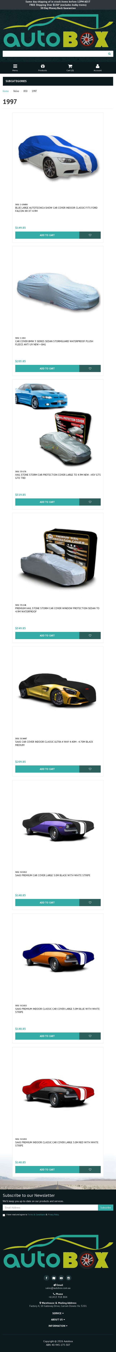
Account (98, 67)
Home (6, 91)
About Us (58, 1319)
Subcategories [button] (16, 81)
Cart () (70, 67)
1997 (34, 91)
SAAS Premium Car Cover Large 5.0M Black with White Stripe (52, 875)
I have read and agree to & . (31, 1214)
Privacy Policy (53, 1214)
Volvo (16, 91)
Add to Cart (47, 235)
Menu (15, 67)
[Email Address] (50, 1208)
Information (58, 1325)
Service (58, 1313)
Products (42, 67)
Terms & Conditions (36, 1214)
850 (25, 91)
